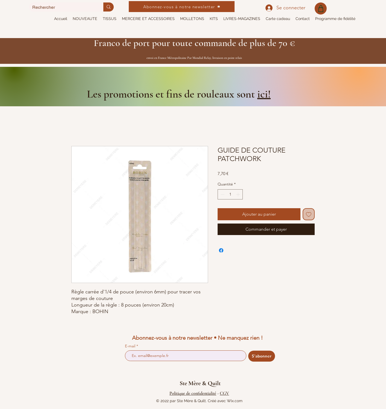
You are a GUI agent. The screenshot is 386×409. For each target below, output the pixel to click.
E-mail (130, 346)
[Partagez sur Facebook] (221, 250)
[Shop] (321, 8)
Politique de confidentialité (192, 393)
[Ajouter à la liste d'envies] (309, 214)
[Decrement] (221, 194)
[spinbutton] (230, 194)
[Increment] (238, 194)
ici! (264, 94)
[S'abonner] (261, 356)
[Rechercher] (62, 7)
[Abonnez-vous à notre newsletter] (182, 6)
